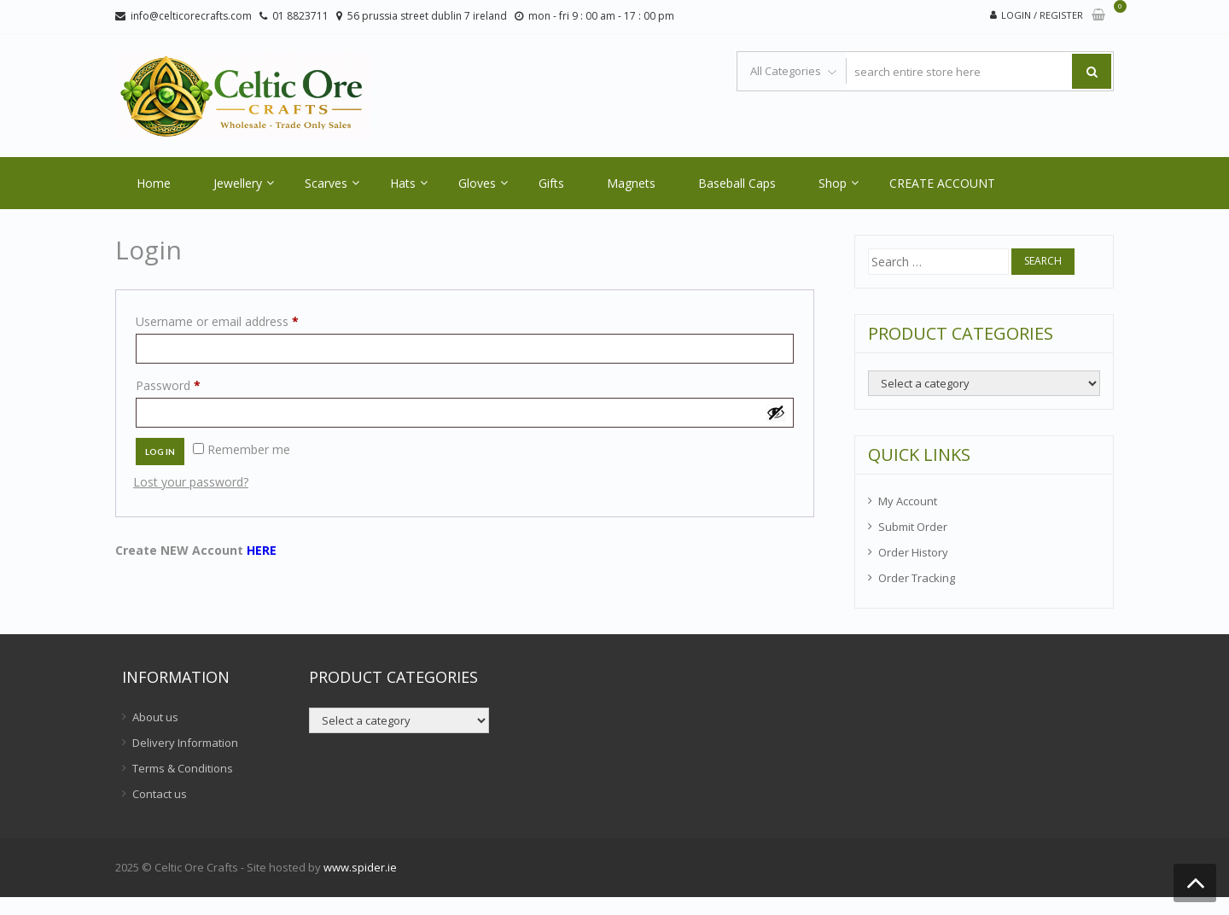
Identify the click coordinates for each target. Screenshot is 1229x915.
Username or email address (241, 319)
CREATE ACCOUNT (942, 183)
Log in (160, 451)
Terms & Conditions (182, 768)
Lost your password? (190, 482)
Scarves (326, 183)
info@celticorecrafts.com (191, 16)
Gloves (477, 183)
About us (155, 717)
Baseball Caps (737, 183)
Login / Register (1042, 15)
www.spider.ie (360, 867)
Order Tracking (916, 578)
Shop (832, 183)
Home (154, 183)
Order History (913, 552)
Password (192, 383)
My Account (907, 501)
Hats (403, 183)
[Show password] (775, 412)
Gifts (551, 183)
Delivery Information (185, 742)
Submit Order (912, 526)
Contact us (159, 793)
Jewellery (237, 183)
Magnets (631, 183)
